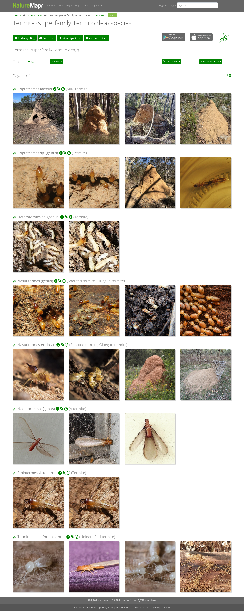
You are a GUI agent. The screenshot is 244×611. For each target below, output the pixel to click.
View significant (70, 37)
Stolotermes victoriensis (37, 472)
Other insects (35, 15)
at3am (110, 607)
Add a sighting (25, 37)
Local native (171, 61)
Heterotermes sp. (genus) (38, 216)
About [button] (50, 5)
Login (173, 5)
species (112, 14)
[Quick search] (197, 5)
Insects (17, 15)
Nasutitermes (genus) (35, 280)
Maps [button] (78, 5)
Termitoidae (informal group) (41, 536)
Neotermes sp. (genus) (36, 408)
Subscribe (46, 37)
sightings (100, 14)
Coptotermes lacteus (34, 89)
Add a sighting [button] (92, 5)
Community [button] (64, 5)
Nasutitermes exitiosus (36, 344)
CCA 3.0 (166, 607)
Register (163, 5)
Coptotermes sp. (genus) (37, 152)
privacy (156, 607)
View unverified (96, 37)
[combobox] (204, 5)
